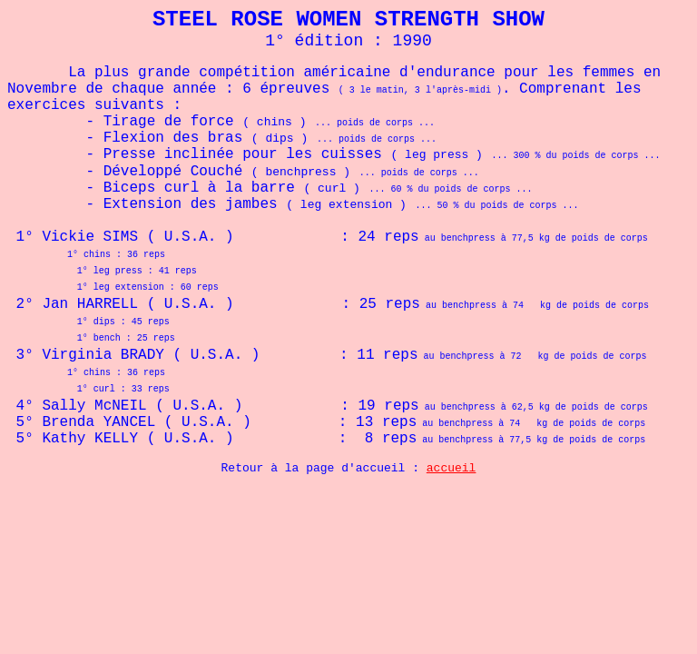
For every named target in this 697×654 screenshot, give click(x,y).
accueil (451, 468)
